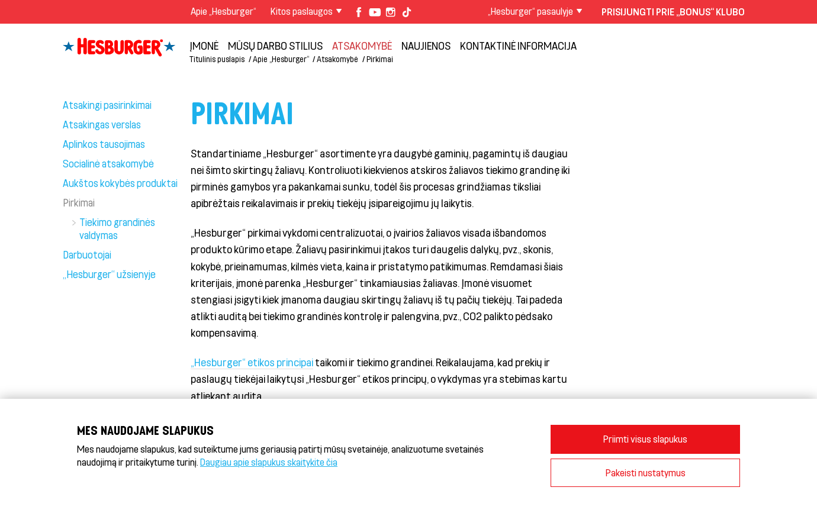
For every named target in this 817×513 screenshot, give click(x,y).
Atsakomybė (362, 45)
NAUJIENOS (426, 45)
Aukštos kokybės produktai (120, 183)
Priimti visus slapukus (645, 438)
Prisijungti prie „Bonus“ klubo (673, 11)
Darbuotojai (87, 254)
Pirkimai (379, 59)
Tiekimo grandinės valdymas (117, 228)
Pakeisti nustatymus (646, 472)
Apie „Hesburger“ (223, 11)
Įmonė (203, 45)
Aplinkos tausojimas (104, 144)
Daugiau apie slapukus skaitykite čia (268, 461)
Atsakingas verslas (102, 124)
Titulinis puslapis (217, 59)
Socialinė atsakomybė (108, 163)
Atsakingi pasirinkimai (107, 105)
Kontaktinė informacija (518, 45)
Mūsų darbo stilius (275, 45)
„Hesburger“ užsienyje (109, 274)
